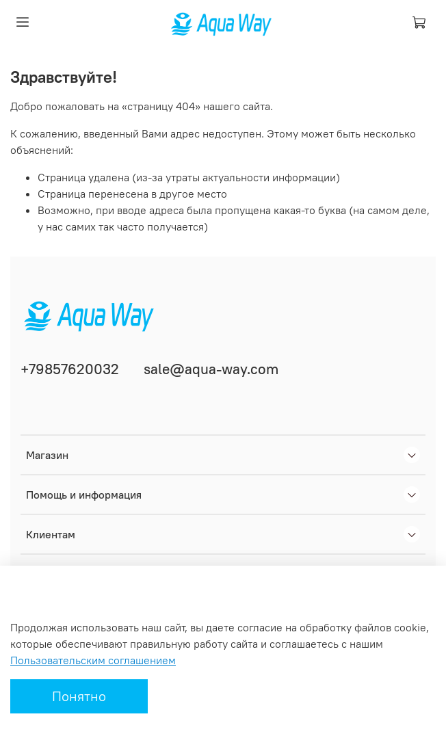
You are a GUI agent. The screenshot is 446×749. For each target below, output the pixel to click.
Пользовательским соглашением (93, 660)
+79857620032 (70, 369)
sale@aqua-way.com (211, 369)
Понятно (79, 696)
